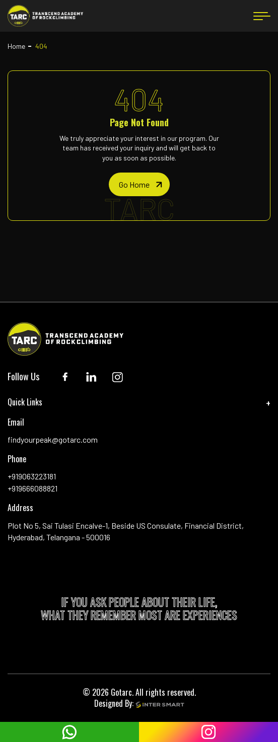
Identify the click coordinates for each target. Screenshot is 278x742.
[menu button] (261, 16)
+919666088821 (32, 488)
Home (16, 46)
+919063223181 (32, 476)
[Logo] (45, 16)
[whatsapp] (69, 732)
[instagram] (208, 732)
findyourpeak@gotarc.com (53, 439)
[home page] (139, 184)
